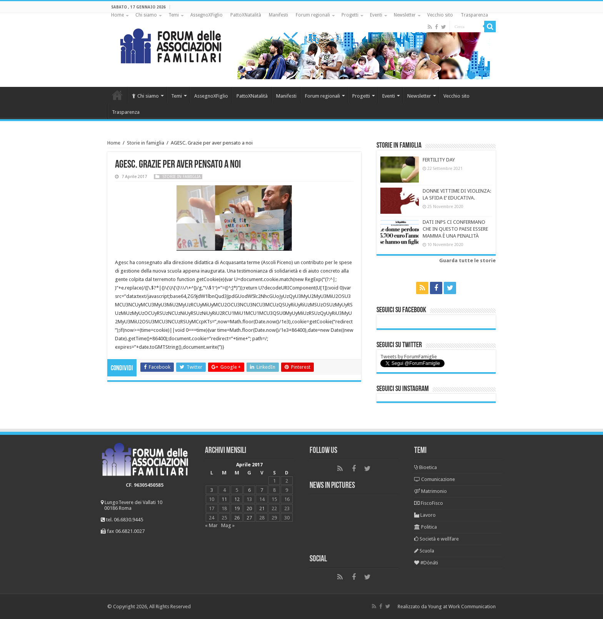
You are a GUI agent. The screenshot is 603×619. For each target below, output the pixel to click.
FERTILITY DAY (439, 160)
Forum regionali (313, 15)
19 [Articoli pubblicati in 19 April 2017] (237, 508)
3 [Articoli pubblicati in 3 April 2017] (211, 490)
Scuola (424, 551)
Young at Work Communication (462, 606)
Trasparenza (474, 15)
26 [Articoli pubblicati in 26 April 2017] (237, 518)
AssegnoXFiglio (206, 15)
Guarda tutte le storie (467, 260)
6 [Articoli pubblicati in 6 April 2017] (249, 490)
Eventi (376, 15)
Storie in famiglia (145, 143)
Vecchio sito (440, 15)
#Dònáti (426, 563)
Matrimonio (430, 491)
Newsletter (405, 15)
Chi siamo (146, 15)
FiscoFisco (428, 503)
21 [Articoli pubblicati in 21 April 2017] (262, 508)
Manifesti (278, 15)
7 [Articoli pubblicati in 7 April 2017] (261, 490)
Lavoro (425, 515)
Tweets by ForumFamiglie (408, 356)
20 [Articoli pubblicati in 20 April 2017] (249, 508)
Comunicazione (434, 479)
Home (117, 15)
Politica (425, 527)
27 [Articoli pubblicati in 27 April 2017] (249, 518)
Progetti (349, 15)
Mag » (228, 525)
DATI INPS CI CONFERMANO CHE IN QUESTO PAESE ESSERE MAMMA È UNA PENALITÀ (455, 229)
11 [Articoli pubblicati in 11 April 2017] (224, 499)
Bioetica (425, 467)
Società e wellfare (436, 539)
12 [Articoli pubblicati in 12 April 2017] (237, 499)
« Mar (211, 525)
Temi (173, 15)
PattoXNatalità (245, 15)
